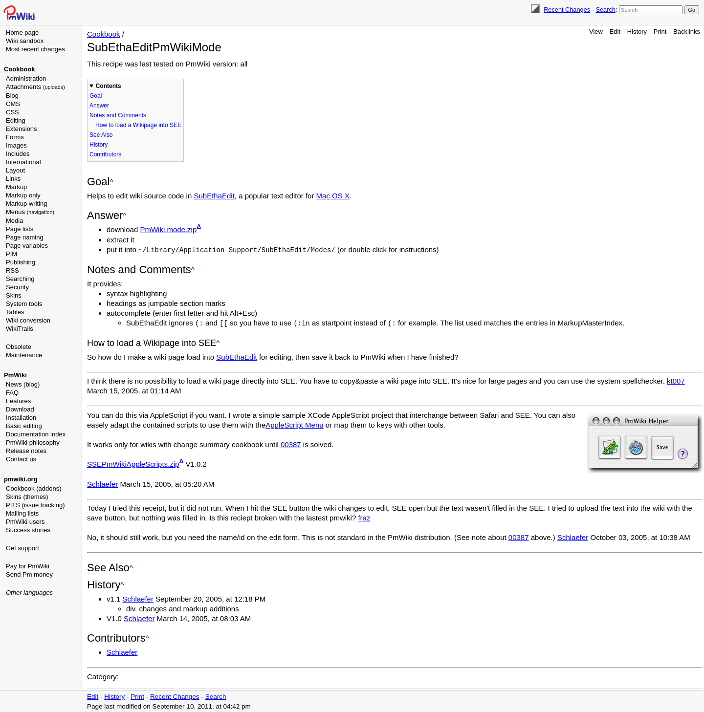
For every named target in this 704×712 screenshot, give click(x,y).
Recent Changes (567, 9)
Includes (17, 153)
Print (660, 31)
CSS (12, 112)
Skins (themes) (27, 496)
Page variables (27, 245)
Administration (26, 78)
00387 (291, 443)
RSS (12, 270)
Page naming (25, 237)
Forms (15, 137)
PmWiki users (25, 521)
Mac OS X (333, 196)
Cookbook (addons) (33, 488)
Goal (95, 95)
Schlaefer (102, 483)
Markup (16, 187)
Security (17, 287)
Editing (15, 120)
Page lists (19, 229)
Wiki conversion (28, 320)
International (23, 162)
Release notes (26, 450)
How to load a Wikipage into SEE (138, 125)
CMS (13, 104)
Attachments (35, 86)
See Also (100, 134)
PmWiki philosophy (33, 442)
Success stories (28, 530)
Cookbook (19, 69)
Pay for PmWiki (27, 566)
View (596, 31)
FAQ (12, 392)
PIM (11, 254)
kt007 (676, 380)
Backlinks (686, 31)
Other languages (29, 592)
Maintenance (24, 355)
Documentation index (36, 434)
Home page (22, 32)
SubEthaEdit (214, 196)
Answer (99, 105)
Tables (15, 312)
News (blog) (23, 384)
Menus (30, 212)
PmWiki (15, 375)
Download (20, 409)
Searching (20, 278)
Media (14, 220)
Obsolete (18, 346)
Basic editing (24, 426)
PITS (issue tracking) (35, 505)
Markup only (23, 195)
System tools (24, 303)
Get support (22, 548)
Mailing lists (22, 513)
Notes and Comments (117, 115)
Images (16, 145)
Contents (108, 86)
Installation (21, 417)
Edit (615, 31)
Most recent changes (35, 49)
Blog (12, 95)
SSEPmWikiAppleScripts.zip (133, 463)
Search (605, 9)
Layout (15, 170)
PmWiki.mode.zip (168, 229)
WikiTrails (19, 328)
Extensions (21, 128)
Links (13, 178)
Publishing (20, 262)
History (637, 31)
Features (18, 401)
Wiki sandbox (25, 40)
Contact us (21, 459)
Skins (14, 295)
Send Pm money (29, 574)
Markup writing (26, 203)
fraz (364, 517)
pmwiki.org (21, 479)
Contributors (105, 154)
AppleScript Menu (294, 424)
